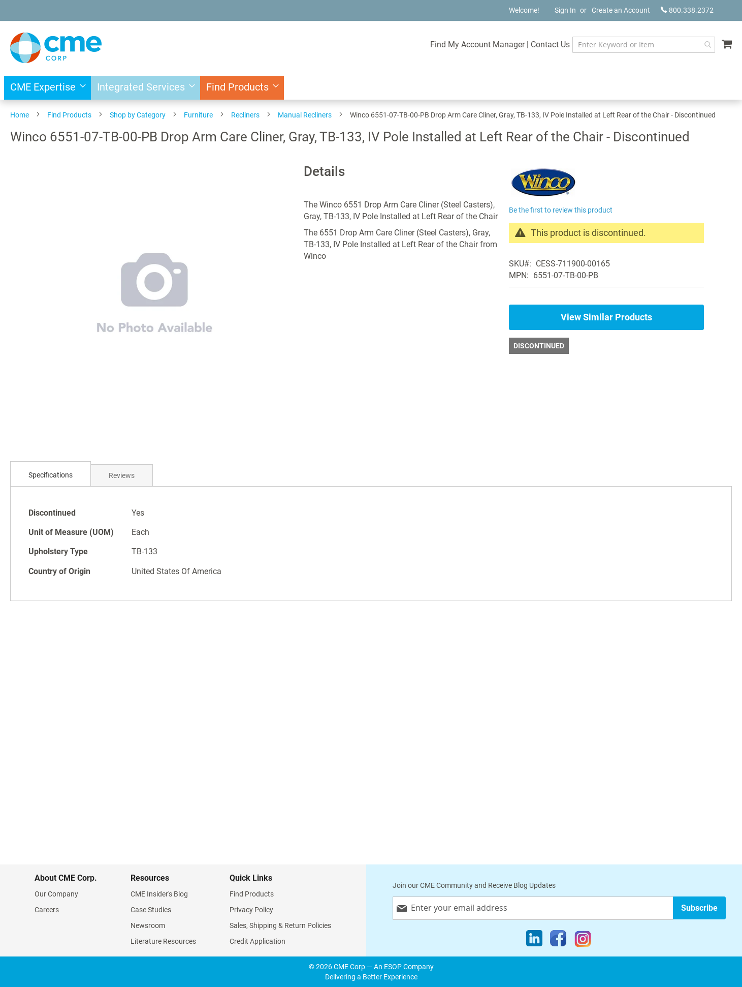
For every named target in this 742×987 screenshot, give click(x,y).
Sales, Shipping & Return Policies (280, 925)
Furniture (198, 115)
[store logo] (56, 48)
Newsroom (148, 925)
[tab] (50, 475)
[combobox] (643, 45)
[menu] (371, 88)
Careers (47, 910)
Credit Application (257, 941)
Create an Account (621, 10)
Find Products (69, 115)
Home (19, 115)
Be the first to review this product (560, 210)
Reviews (122, 475)
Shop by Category (138, 115)
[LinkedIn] (534, 940)
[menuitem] (45, 88)
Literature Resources (163, 941)
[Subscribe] (699, 907)
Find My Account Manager (476, 44)
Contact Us (549, 44)
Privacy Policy (251, 910)
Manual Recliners (305, 115)
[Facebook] (558, 940)
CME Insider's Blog (159, 894)
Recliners (245, 115)
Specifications (50, 475)
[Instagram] (583, 940)
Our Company (56, 894)
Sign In (565, 10)
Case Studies (151, 910)
